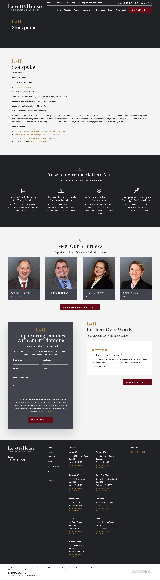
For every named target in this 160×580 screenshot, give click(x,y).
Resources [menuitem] (100, 10)
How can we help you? (18, 386)
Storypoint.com (25, 87)
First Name (14, 360)
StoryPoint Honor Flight (23, 138)
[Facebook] (138, 452)
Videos (49, 3)
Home (50, 452)
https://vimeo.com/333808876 (44, 138)
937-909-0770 (143, 2)
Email (41, 369)
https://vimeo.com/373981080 (39, 142)
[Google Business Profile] (132, 452)
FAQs (67, 3)
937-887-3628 (101, 511)
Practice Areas (53, 466)
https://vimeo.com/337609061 (48, 135)
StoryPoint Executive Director (25, 135)
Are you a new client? (18, 377)
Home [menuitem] (58, 10)
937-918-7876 (74, 491)
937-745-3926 (74, 534)
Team (50, 462)
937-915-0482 (101, 534)
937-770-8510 (74, 511)
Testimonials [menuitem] (121, 10)
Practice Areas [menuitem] (87, 10)
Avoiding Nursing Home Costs (90, 3)
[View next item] (103, 382)
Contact (51, 481)
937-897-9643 (101, 467)
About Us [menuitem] (67, 10)
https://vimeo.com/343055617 (53, 131)
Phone (12, 369)
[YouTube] (143, 452)
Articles (58, 3)
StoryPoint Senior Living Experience (27, 131)
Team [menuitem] (76, 10)
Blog (73, 3)
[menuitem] (11, 575)
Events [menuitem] (110, 10)
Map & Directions (75, 465)
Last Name (43, 360)
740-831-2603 (74, 557)
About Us (51, 457)
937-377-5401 (101, 491)
